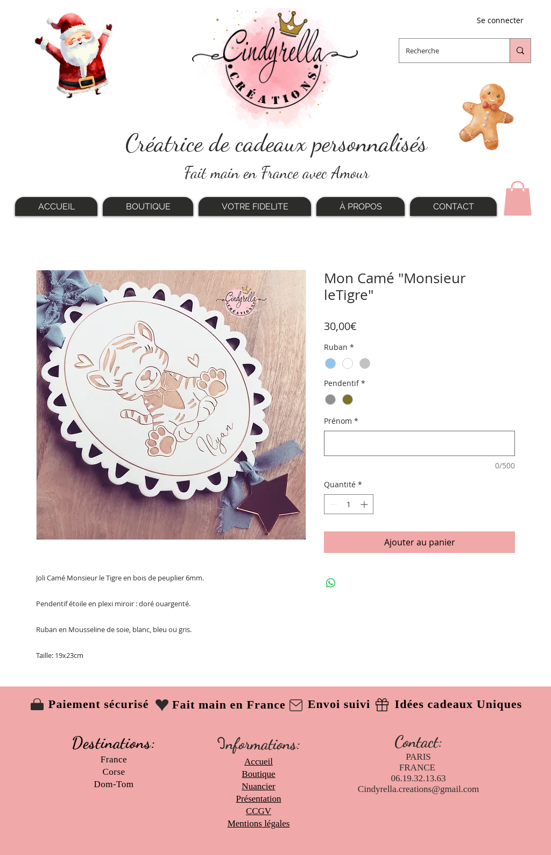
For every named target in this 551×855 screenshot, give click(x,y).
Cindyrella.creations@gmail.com (418, 789)
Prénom (341, 421)
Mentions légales (259, 823)
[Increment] (365, 504)
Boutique (258, 774)
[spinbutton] (348, 504)
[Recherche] (446, 50)
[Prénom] (419, 443)
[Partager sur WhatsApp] (330, 583)
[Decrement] (332, 504)
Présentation (258, 799)
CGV (261, 811)
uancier (262, 786)
